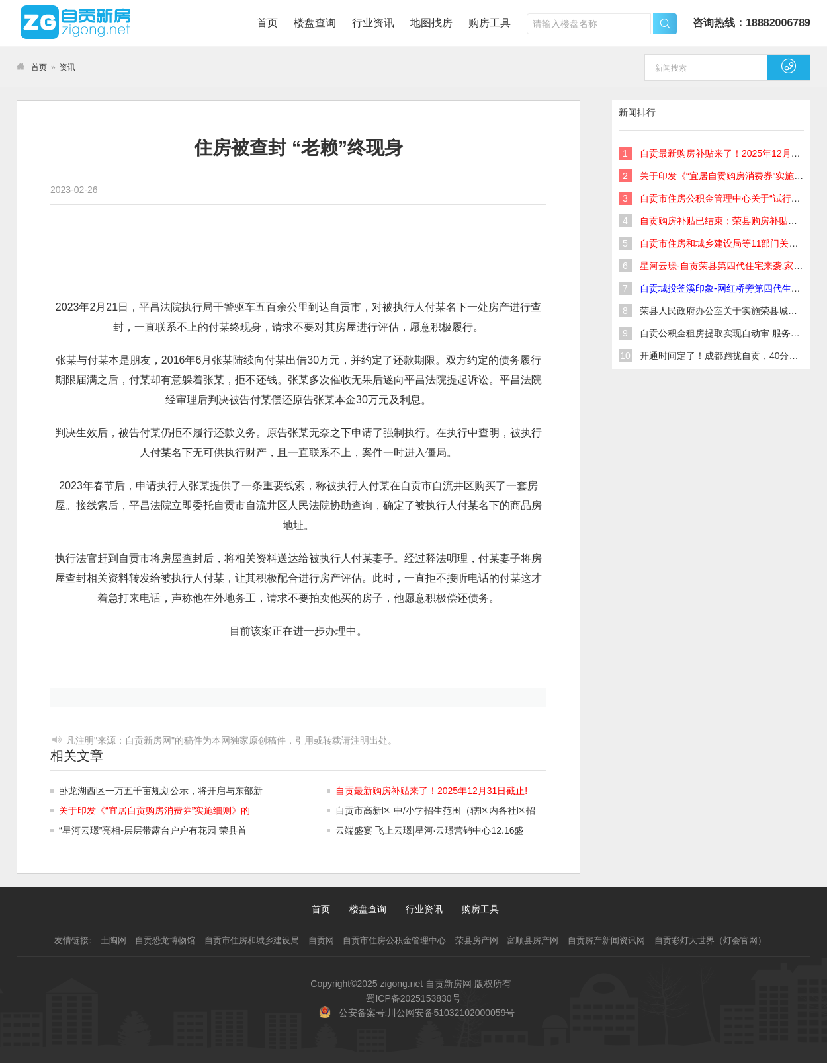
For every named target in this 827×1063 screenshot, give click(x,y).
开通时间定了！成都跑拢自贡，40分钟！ (724, 355)
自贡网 (321, 940)
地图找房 (431, 22)
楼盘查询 (315, 22)
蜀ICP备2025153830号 (413, 998)
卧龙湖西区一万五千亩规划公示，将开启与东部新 (161, 790)
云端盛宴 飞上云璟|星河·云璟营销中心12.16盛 (429, 830)
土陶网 (113, 940)
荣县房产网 (476, 940)
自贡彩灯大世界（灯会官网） (710, 940)
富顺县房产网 (532, 940)
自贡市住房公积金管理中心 (394, 940)
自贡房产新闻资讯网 (606, 940)
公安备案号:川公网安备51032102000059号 (427, 1012)
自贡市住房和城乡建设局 (251, 940)
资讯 (67, 67)
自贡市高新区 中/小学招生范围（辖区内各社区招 (435, 810)
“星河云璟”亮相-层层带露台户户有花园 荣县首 (153, 830)
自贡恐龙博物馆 (165, 940)
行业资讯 (373, 22)
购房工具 (489, 22)
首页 (267, 22)
